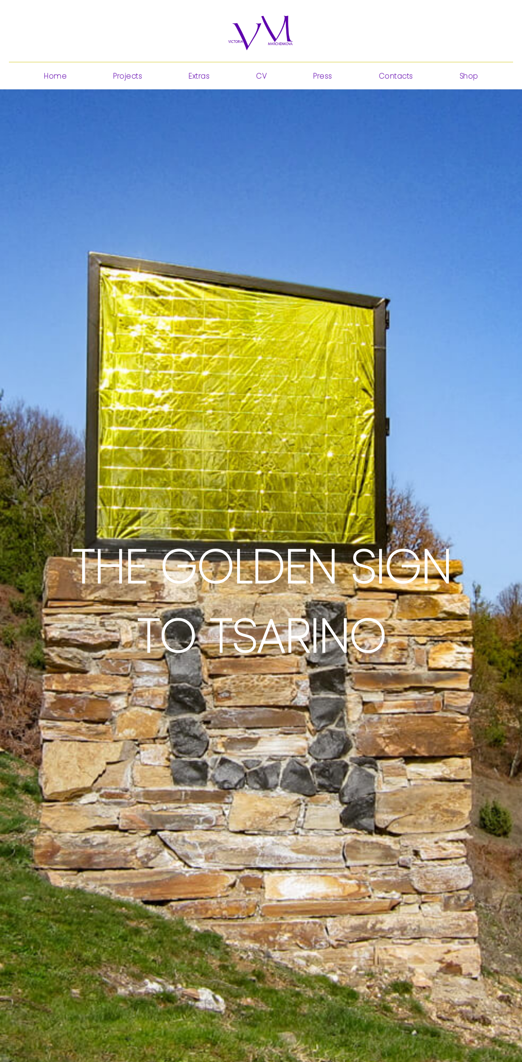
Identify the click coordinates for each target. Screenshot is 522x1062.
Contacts (396, 76)
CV (261, 76)
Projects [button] (127, 76)
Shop (468, 76)
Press (322, 76)
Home (55, 76)
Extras (198, 76)
